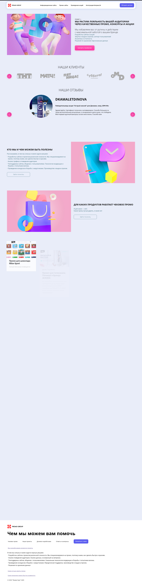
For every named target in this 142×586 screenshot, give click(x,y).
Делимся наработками (44, 541)
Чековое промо (12, 541)
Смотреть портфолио (85, 48)
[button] (9, 76)
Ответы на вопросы (62, 541)
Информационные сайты (48, 5)
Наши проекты (27, 541)
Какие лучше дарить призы (16, 571)
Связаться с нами (81, 541)
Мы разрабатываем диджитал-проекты (20, 548)
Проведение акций (77, 5)
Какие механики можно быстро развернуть (21, 575)
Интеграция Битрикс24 (93, 5)
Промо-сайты (63, 5)
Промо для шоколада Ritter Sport (19, 270)
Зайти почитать (18, 174)
